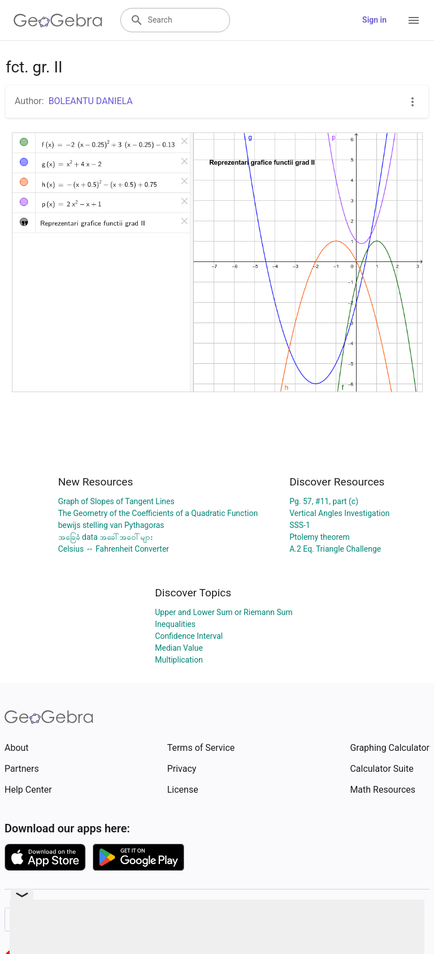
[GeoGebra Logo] (58, 20)
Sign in (374, 19)
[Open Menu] (413, 20)
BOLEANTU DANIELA (91, 101)
